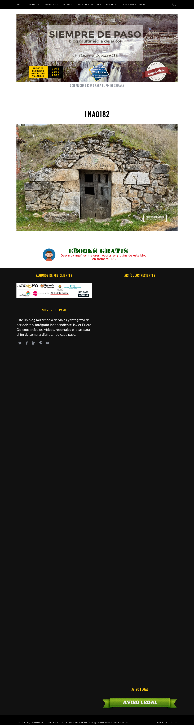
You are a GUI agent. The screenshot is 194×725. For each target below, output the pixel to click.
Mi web (67, 4)
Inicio (20, 4)
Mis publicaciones (89, 4)
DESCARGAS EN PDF (133, 4)
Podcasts (51, 4)
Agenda (111, 4)
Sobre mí (34, 4)
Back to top (167, 722)
